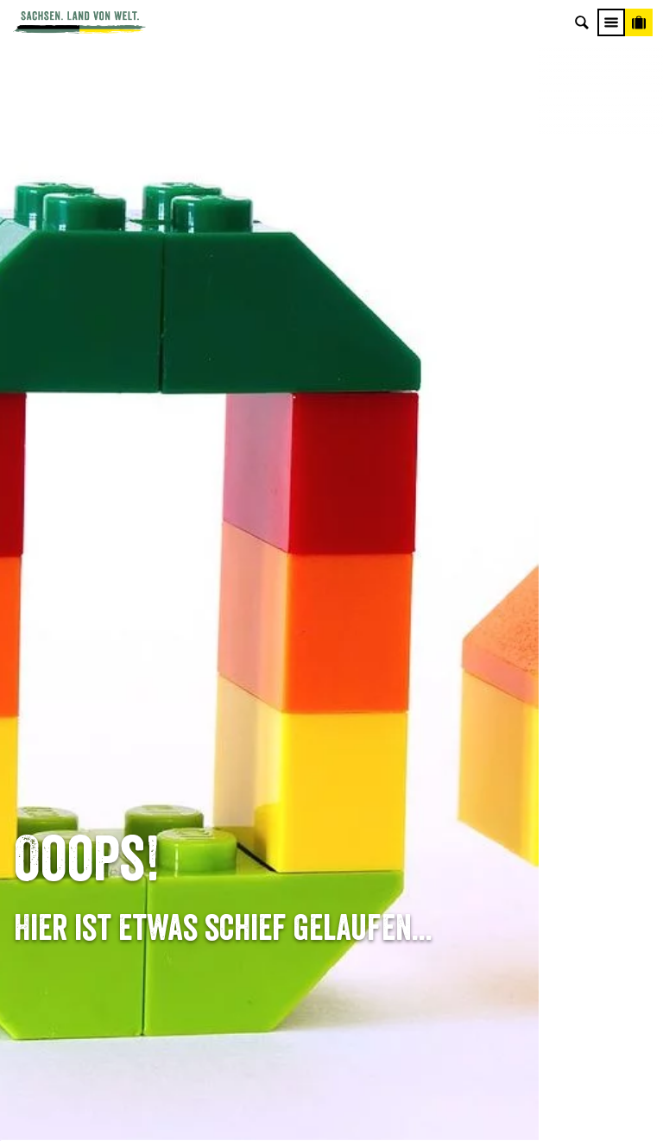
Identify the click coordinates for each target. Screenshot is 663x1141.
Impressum (552, 775)
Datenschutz (552, 802)
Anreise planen (332, 720)
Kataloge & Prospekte (332, 828)
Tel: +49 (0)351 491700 (110, 720)
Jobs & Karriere (553, 748)
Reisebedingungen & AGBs (552, 856)
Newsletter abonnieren (332, 748)
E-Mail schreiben (110, 748)
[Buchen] (639, 22)
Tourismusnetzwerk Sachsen (553, 828)
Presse (331, 775)
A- (300, 1109)
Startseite (38, 646)
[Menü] (611, 22)
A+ (348, 1109)
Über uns (553, 720)
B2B (332, 802)
